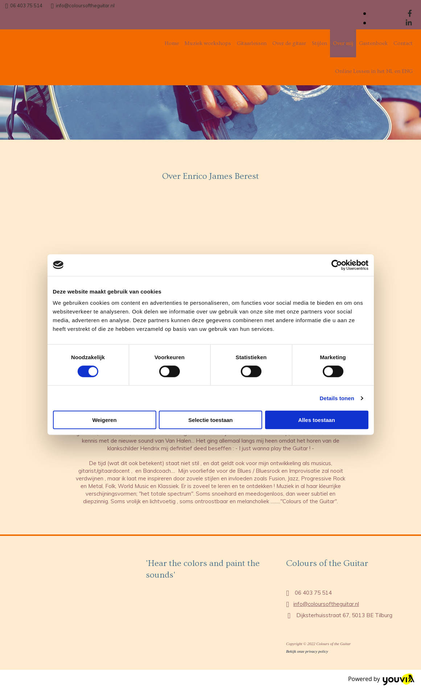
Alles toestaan (316, 420)
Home (172, 43)
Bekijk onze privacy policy (307, 651)
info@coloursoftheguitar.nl (85, 5)
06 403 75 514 (26, 5)
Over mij (343, 43)
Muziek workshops (208, 43)
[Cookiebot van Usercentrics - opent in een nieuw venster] (336, 264)
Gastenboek (373, 43)
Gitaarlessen (252, 43)
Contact (403, 43)
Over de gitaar (289, 43)
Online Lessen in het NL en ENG (374, 71)
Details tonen (337, 398)
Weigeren (104, 420)
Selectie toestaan (210, 420)
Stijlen (319, 43)
